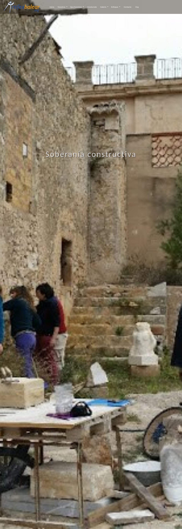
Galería (103, 7)
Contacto (127, 7)
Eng (137, 7)
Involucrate (92, 7)
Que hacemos (76, 7)
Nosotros (62, 7)
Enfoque (115, 7)
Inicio (52, 7)
